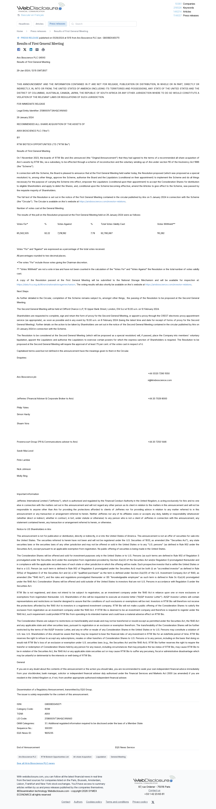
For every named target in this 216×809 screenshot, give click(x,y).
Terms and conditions (117, 801)
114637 (177, 15)
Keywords (188, 7)
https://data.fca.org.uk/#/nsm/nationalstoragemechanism (46, 284)
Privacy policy (140, 801)
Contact (66, 801)
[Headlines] (41, 7)
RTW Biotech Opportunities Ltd (55, 757)
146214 (177, 11)
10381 (178, 3)
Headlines (24, 24)
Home (20, 31)
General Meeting (118, 757)
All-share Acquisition (82, 757)
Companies (189, 3)
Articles (187, 11)
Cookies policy (94, 801)
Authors (78, 801)
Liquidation (101, 757)
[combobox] (103, 24)
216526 (178, 7)
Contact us (154, 790)
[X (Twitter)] (152, 802)
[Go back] (28, 38)
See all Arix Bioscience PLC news (36, 763)
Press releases (191, 15)
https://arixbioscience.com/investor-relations (102, 201)
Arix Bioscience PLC (27, 757)
